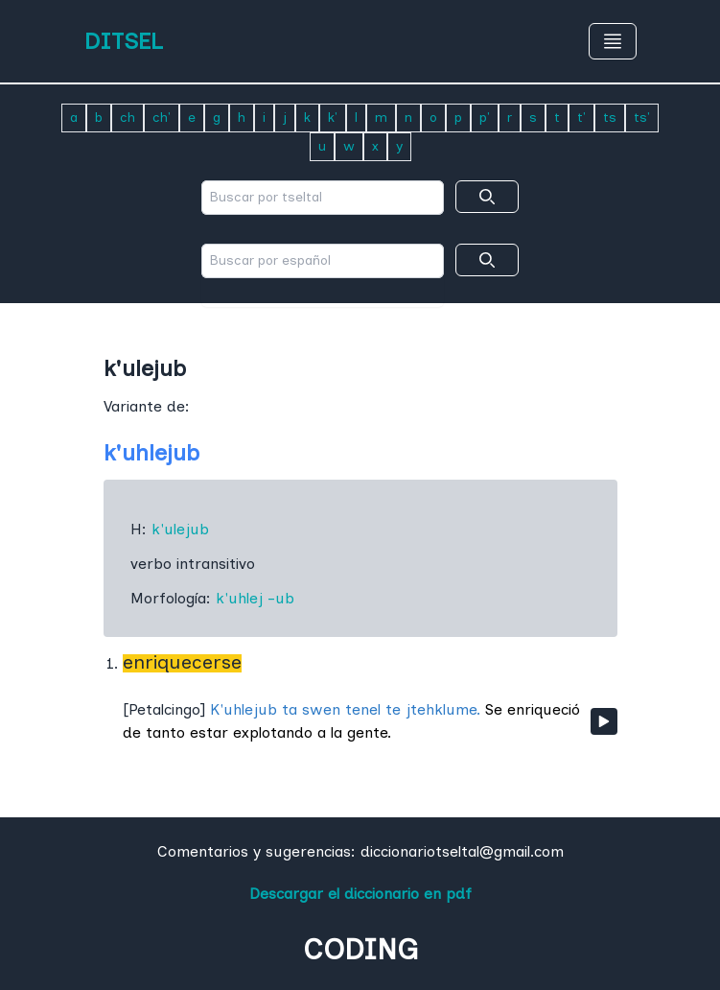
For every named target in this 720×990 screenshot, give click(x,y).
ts (609, 117)
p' (484, 117)
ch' (161, 117)
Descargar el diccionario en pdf (360, 893)
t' (581, 117)
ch (127, 117)
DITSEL (123, 41)
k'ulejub (180, 529)
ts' (642, 117)
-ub (280, 598)
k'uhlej (239, 598)
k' (332, 117)
